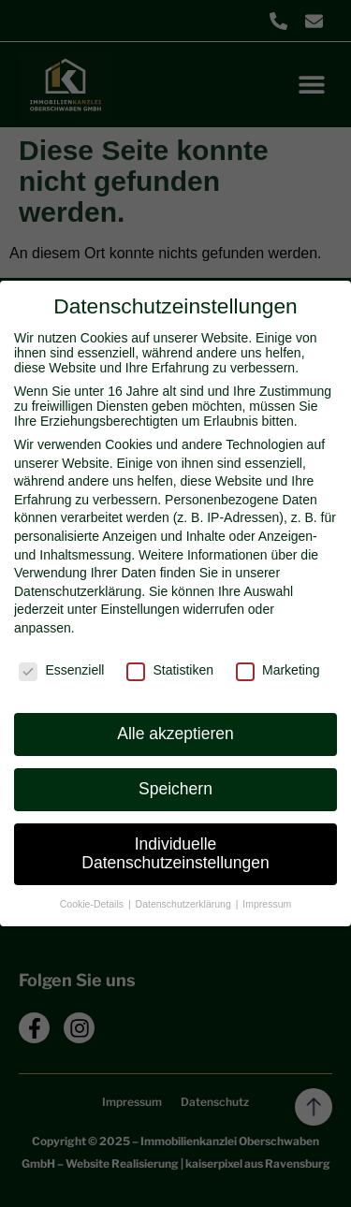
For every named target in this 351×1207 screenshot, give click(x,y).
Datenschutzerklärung (77, 591)
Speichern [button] (175, 788)
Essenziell (61, 669)
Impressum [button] (266, 903)
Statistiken (169, 669)
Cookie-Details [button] (93, 903)
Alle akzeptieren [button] (175, 733)
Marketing (277, 669)
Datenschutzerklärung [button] (185, 903)
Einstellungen (140, 609)
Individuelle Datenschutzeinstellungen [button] (175, 853)
